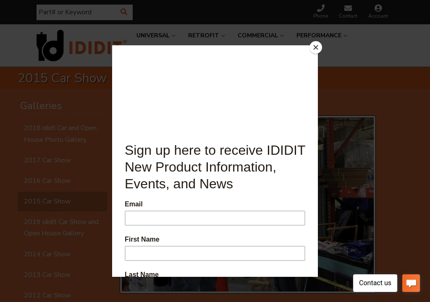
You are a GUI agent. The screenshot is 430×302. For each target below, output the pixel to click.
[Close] (315, 47)
